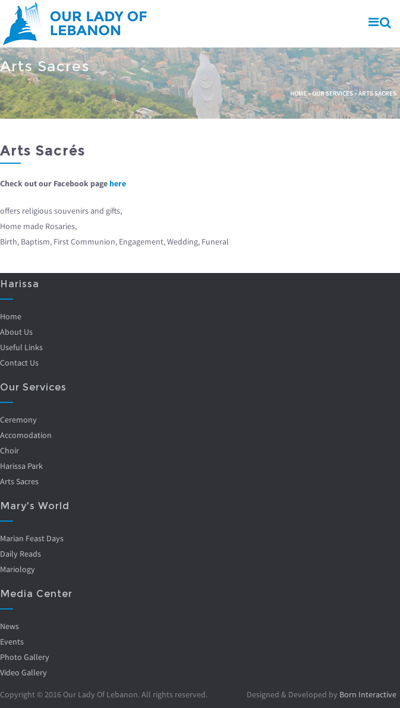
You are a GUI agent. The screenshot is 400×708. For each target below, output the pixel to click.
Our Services (332, 93)
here (117, 183)
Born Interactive (367, 694)
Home (298, 93)
